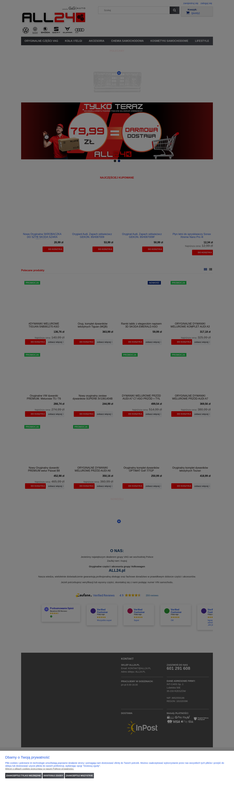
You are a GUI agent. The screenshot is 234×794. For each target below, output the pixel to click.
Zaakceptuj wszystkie (79, 775)
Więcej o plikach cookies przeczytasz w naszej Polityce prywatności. (39, 768)
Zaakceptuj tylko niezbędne (23, 775)
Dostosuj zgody (53, 775)
